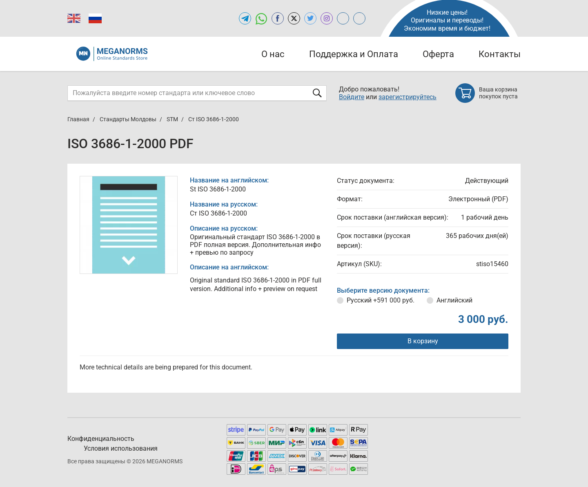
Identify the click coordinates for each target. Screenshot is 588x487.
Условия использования (121, 448)
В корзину (423, 341)
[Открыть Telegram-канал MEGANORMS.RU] (245, 18)
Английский (454, 300)
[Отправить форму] (317, 93)
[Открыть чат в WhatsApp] (261, 18)
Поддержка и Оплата (353, 54)
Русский (380, 300)
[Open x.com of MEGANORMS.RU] (294, 18)
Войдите (351, 97)
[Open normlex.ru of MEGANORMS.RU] (359, 18)
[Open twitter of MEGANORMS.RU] (310, 18)
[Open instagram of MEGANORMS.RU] (327, 18)
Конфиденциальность (100, 439)
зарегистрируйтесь (408, 97)
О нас (273, 54)
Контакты (500, 54)
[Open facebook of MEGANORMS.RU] (278, 18)
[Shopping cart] (488, 93)
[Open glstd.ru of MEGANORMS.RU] (343, 18)
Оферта (438, 54)
